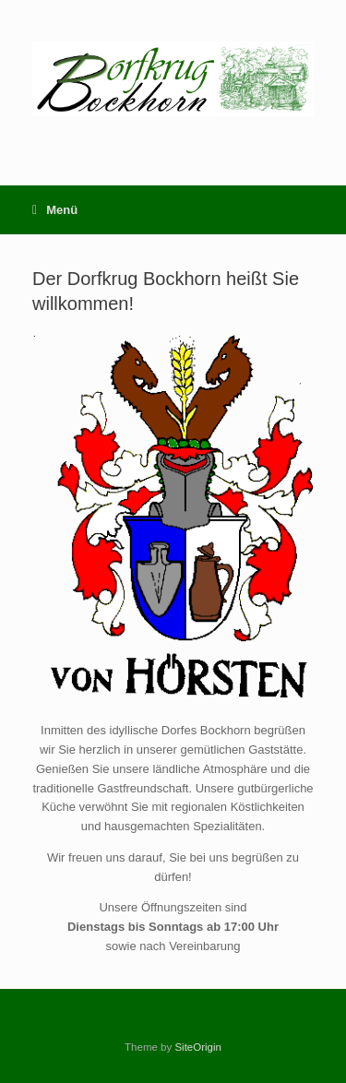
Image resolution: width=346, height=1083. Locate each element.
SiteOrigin (197, 1047)
